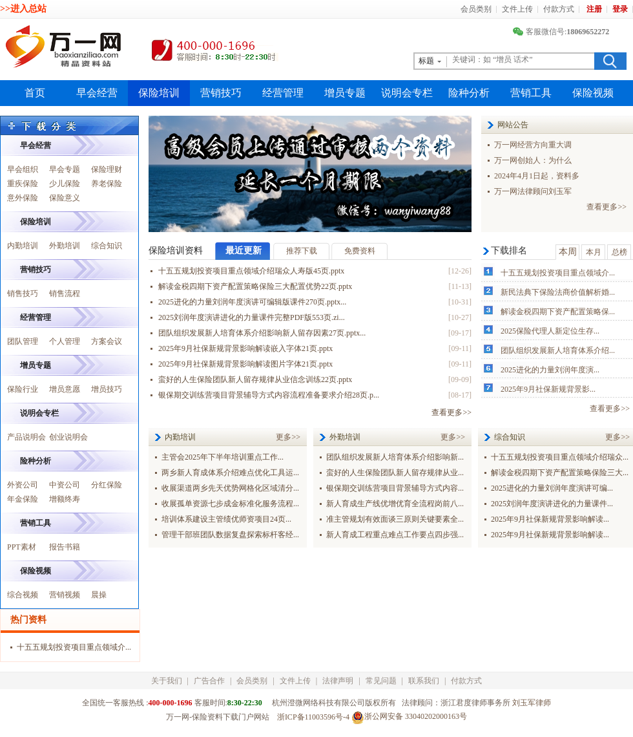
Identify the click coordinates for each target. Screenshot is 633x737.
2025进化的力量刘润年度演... (550, 369)
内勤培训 (22, 245)
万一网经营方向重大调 (533, 144)
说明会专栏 (407, 92)
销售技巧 (22, 293)
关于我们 (166, 680)
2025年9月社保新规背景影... (548, 389)
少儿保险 (64, 183)
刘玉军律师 (531, 702)
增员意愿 (64, 389)
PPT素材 (21, 546)
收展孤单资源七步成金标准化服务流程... (230, 503)
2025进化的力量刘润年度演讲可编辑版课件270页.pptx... (252, 301)
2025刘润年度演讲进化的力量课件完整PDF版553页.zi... (251, 317)
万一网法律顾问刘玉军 (533, 191)
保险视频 (593, 92)
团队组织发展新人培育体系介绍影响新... (395, 457)
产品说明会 (26, 437)
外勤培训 (64, 245)
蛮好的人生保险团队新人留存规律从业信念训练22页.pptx (255, 379)
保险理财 (106, 169)
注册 (594, 9)
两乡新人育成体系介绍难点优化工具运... (230, 472)
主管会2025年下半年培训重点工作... (222, 457)
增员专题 (345, 92)
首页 (35, 92)
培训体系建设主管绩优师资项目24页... (226, 519)
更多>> (288, 437)
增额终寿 (64, 499)
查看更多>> (606, 206)
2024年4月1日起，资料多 (536, 175)
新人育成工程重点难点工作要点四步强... (395, 534)
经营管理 (283, 92)
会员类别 (476, 9)
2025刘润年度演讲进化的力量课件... (552, 503)
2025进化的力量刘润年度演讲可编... (552, 488)
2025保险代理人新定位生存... (550, 331)
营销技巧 (221, 92)
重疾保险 (22, 183)
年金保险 (22, 499)
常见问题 (381, 680)
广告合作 (209, 680)
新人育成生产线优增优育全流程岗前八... (395, 503)
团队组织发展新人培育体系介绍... (558, 350)
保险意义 (64, 197)
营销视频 (64, 594)
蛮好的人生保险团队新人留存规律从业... (395, 472)
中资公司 (64, 484)
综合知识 (106, 245)
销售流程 (64, 293)
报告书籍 (64, 546)
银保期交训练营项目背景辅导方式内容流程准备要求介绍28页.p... (268, 395)
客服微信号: (562, 31)
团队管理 (22, 341)
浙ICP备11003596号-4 (313, 716)
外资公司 (22, 484)
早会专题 (64, 169)
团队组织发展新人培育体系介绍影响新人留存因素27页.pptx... (262, 332)
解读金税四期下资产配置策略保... (558, 311)
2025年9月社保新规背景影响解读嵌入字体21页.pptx (245, 348)
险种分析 (469, 92)
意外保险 (22, 197)
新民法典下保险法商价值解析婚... (558, 292)
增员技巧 (106, 389)
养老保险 (106, 183)
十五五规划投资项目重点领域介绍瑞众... (559, 457)
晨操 (99, 594)
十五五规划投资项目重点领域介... (558, 272)
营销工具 (531, 92)
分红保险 (106, 484)
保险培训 (159, 92)
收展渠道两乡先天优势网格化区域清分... (230, 488)
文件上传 (517, 9)
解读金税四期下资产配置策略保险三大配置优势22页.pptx (255, 286)
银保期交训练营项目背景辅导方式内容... (395, 488)
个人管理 (64, 341)
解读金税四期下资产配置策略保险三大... (559, 472)
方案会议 (106, 341)
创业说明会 (68, 437)
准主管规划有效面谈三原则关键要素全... (395, 519)
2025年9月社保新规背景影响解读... (550, 519)
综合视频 (22, 594)
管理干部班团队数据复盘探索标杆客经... (230, 534)
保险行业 (22, 389)
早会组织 (22, 169)
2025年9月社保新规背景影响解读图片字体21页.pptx (245, 363)
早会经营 (97, 92)
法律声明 (337, 680)
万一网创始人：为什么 (533, 160)
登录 (620, 9)
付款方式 (558, 9)
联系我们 (423, 680)
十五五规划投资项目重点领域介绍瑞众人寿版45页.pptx (251, 270)
